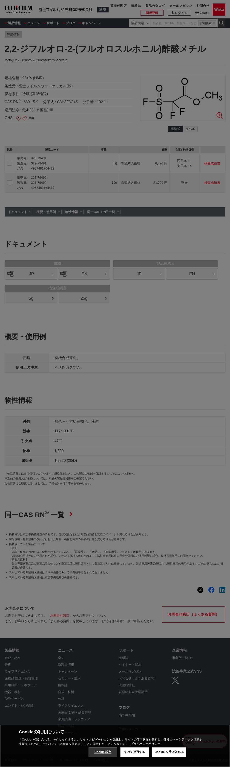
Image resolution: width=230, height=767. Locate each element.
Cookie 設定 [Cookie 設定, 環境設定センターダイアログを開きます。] (102, 752)
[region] (115, 746)
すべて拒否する (134, 752)
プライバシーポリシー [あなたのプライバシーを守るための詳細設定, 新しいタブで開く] (145, 744)
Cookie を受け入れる (169, 752)
